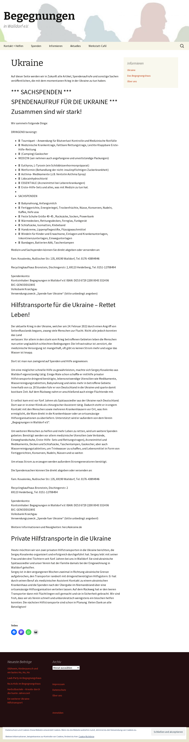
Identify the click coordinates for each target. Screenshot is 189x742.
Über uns (132, 81)
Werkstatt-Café (98, 46)
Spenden (36, 46)
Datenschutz (59, 689)
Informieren (55, 46)
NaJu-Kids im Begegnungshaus (24, 683)
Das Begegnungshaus (139, 75)
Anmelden (57, 712)
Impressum (58, 684)
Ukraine (131, 70)
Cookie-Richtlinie (86, 736)
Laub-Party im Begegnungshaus (24, 678)
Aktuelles (75, 46)
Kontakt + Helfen (13, 46)
